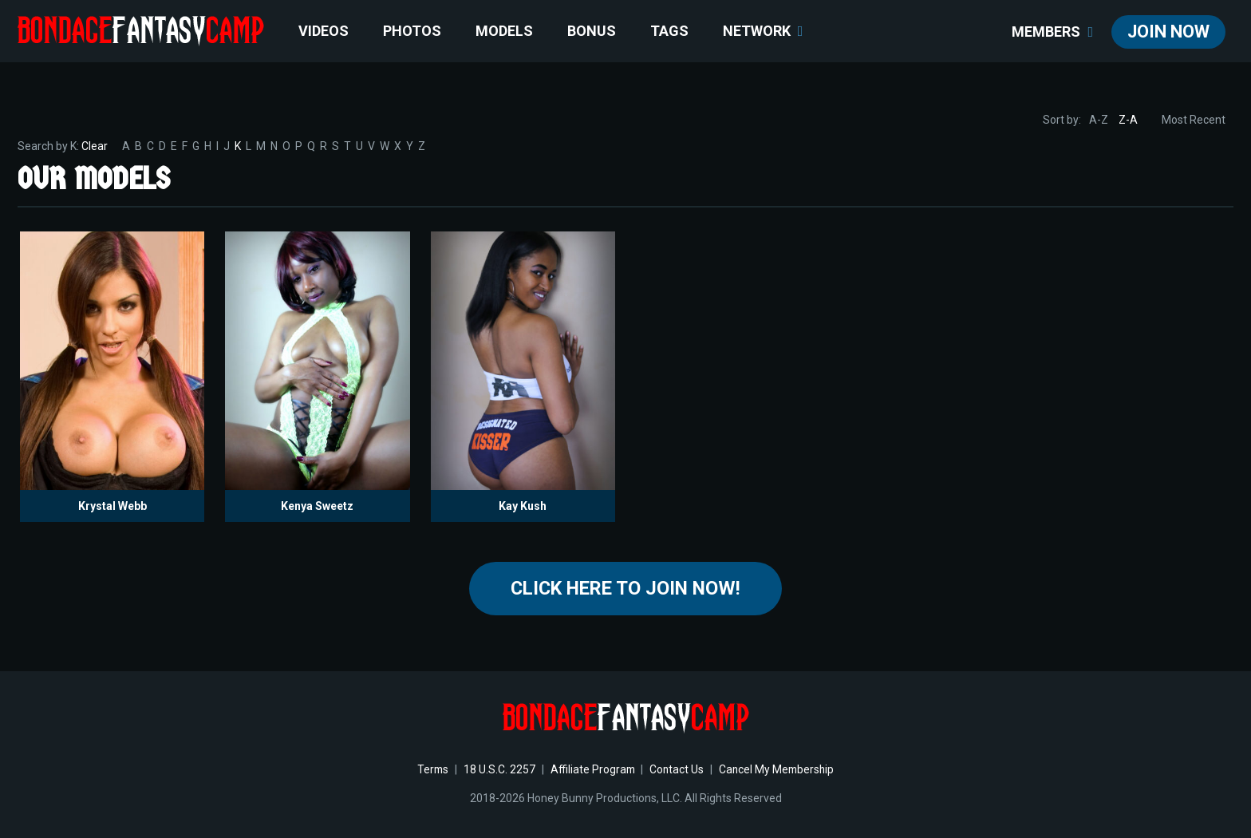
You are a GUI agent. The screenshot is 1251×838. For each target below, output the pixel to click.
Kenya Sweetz (317, 506)
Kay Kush (523, 506)
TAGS (669, 30)
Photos (412, 30)
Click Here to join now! (626, 589)
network (763, 30)
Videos (323, 30)
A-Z (1098, 119)
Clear (94, 146)
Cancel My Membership (779, 770)
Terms (429, 770)
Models (504, 30)
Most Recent (1193, 119)
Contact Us (676, 770)
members (1052, 31)
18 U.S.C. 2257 (497, 770)
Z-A (1128, 119)
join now (1168, 32)
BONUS (591, 30)
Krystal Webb (112, 506)
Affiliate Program (591, 770)
